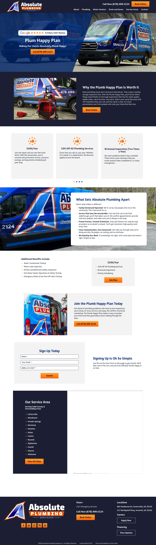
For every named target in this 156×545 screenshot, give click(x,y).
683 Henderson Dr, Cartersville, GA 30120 (134, 506)
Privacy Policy (114, 543)
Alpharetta (32, 443)
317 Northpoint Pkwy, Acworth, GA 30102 (134, 510)
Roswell (31, 440)
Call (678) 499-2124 (42, 51)
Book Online (140, 4)
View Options (126, 532)
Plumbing (86, 9)
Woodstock (32, 418)
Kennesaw (32, 425)
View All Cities (34, 461)
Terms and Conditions (102, 543)
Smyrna (31, 451)
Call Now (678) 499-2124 (116, 4)
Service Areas (132, 9)
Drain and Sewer (116, 9)
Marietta (31, 429)
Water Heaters (99, 9)
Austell (31, 447)
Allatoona (32, 454)
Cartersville (32, 414)
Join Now (113, 280)
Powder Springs (34, 421)
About (76, 9)
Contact (144, 9)
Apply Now (126, 520)
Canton (31, 436)
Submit (49, 376)
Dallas (30, 432)
